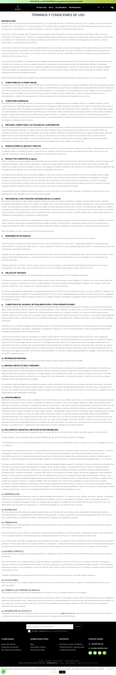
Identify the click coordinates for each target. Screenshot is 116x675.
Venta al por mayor (37, 650)
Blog (32, 644)
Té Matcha (41, 7)
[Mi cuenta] (84, 7)
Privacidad (48, 660)
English (67, 663)
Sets (51, 7)
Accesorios (61, 7)
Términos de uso (58, 660)
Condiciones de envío (67, 650)
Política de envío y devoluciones (71, 647)
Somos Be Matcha (8, 644)
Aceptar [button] (62, 672)
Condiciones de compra (72, 660)
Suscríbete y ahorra (38, 647)
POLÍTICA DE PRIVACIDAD (57, 631)
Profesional (75, 7)
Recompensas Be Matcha (11, 650)
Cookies (41, 660)
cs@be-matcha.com (67, 613)
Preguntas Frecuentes (10, 647)
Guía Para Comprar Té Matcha (70, 644)
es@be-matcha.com (99, 648)
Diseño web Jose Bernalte (89, 663)
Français (72, 663)
